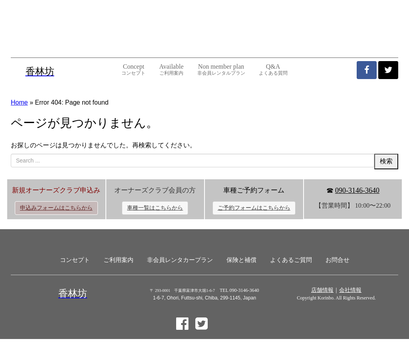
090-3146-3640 (357, 190)
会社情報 (350, 290)
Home (19, 102)
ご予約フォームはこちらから (254, 208)
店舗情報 (322, 290)
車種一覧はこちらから (155, 208)
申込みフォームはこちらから (56, 208)
